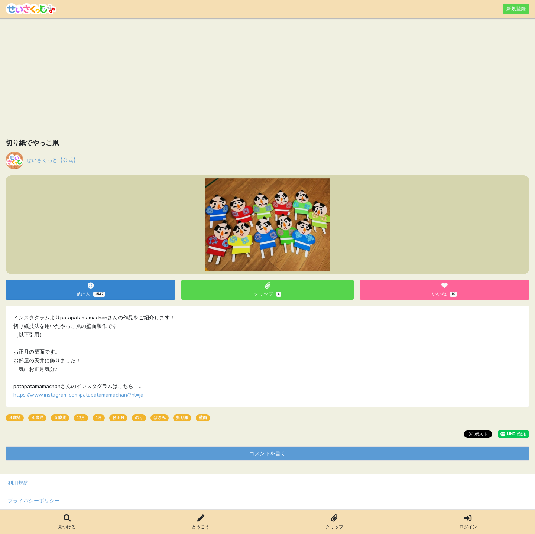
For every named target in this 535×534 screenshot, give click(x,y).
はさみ (159, 417)
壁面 (203, 417)
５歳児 (60, 417)
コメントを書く (267, 453)
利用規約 (18, 482)
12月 (81, 417)
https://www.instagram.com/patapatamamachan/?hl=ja (78, 394)
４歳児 (37, 417)
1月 (98, 417)
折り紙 (182, 417)
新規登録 (516, 9)
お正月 (118, 417)
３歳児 (15, 417)
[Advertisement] (228, 80)
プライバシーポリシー (34, 500)
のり (139, 417)
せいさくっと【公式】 (52, 160)
